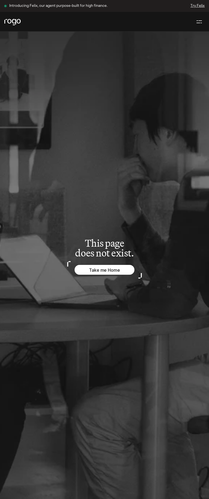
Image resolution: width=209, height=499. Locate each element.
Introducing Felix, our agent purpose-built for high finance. (58, 6)
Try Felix (197, 6)
